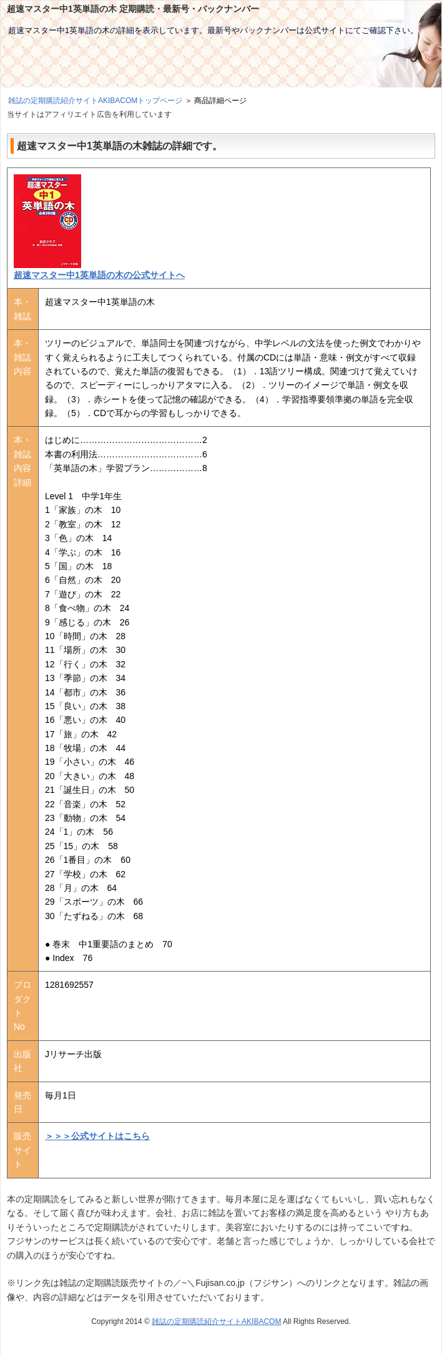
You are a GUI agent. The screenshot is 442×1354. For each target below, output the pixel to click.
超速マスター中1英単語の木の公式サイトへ (99, 275)
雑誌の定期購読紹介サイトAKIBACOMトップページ (95, 100)
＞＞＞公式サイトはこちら (97, 1136)
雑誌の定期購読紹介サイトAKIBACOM (216, 1321)
